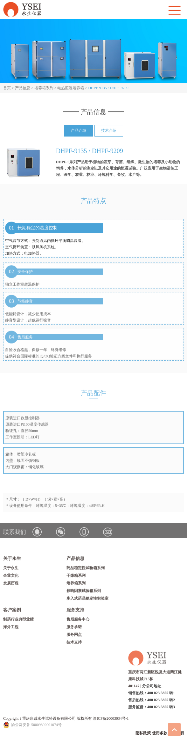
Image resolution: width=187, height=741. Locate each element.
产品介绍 (78, 131)
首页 (7, 88)
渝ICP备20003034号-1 (111, 718)
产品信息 (22, 88)
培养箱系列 (43, 88)
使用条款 (159, 733)
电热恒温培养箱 (70, 88)
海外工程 (10, 628)
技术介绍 (108, 131)
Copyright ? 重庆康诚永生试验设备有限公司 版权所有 (48, 718)
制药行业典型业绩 (18, 620)
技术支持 (74, 643)
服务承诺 (74, 628)
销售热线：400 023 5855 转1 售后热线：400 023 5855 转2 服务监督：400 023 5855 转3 (151, 701)
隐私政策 (143, 733)
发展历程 (10, 584)
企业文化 (10, 577)
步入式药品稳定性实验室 (87, 599)
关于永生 (10, 569)
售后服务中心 (77, 620)
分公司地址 (151, 687)
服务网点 (74, 636)
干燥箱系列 (76, 577)
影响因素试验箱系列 (83, 592)
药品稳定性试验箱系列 (85, 569)
